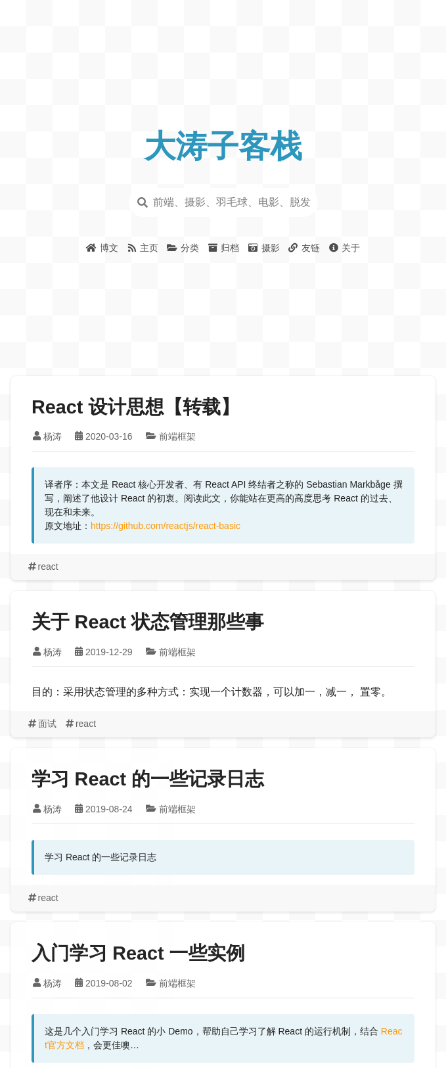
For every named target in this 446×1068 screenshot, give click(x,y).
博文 (102, 248)
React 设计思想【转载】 (136, 407)
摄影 (263, 248)
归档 (223, 248)
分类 (182, 248)
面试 (41, 723)
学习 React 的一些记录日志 (148, 779)
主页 (142, 248)
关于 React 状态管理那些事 (148, 622)
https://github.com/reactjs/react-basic (165, 526)
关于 (344, 248)
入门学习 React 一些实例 (138, 953)
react (42, 566)
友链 (304, 248)
